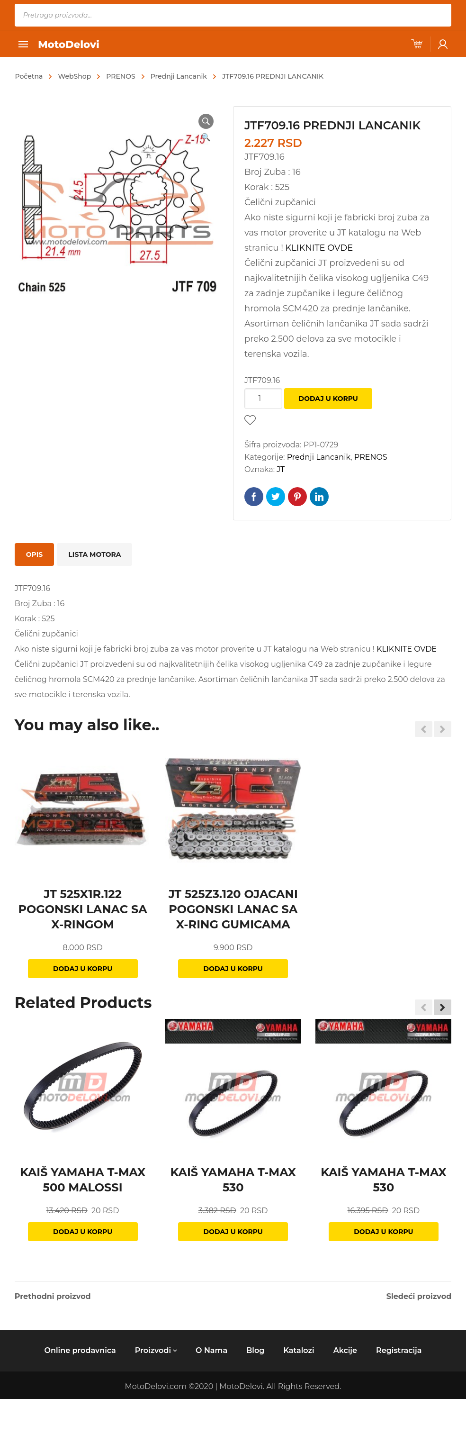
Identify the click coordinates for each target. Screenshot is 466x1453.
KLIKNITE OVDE (319, 248)
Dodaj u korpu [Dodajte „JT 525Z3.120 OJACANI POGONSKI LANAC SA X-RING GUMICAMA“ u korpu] (233, 968)
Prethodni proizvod (53, 1296)
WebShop (74, 76)
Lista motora (94, 554)
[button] (442, 1007)
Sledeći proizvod (419, 1296)
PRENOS (120, 76)
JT (281, 469)
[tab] (34, 554)
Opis (34, 554)
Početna (29, 76)
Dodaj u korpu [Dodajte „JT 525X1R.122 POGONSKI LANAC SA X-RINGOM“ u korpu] (82, 968)
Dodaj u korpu (328, 398)
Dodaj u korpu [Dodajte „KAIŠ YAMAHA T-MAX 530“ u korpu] (233, 1231)
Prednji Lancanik (179, 76)
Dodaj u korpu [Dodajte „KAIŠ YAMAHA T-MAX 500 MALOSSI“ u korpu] (82, 1231)
